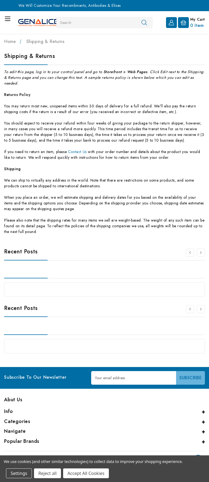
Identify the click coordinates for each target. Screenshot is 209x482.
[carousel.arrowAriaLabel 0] (190, 252)
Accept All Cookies (85, 473)
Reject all (47, 473)
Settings (19, 473)
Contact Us (77, 151)
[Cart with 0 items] (191, 22)
